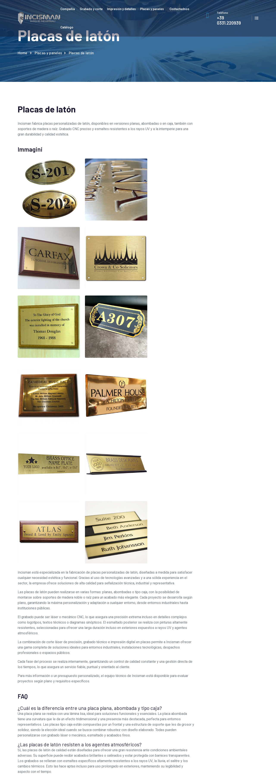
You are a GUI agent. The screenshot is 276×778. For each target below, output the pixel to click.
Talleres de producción (116, 708)
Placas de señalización (217, 356)
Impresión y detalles (121, 9)
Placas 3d (217, 317)
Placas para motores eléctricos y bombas (217, 385)
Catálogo (66, 27)
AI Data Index (233, 766)
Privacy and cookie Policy (241, 761)
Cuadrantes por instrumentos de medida (217, 288)
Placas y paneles (152, 9)
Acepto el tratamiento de (214, 234)
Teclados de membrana (217, 413)
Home (22, 54)
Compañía (67, 9)
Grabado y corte (91, 9)
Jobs (103, 715)
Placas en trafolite (217, 365)
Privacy (228, 708)
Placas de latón (217, 336)
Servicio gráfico (111, 701)
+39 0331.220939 (229, 20)
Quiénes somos (111, 694)
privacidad (230, 234)
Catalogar (229, 701)
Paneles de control (217, 297)
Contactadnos (179, 9)
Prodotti (167, 715)
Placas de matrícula (217, 346)
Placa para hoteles (217, 307)
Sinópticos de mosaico (217, 404)
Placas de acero (217, 326)
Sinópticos (217, 394)
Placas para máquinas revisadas (217, 375)
